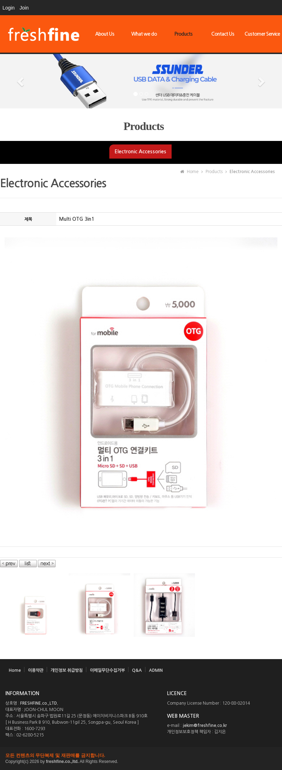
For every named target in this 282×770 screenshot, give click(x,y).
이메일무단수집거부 (107, 670)
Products (183, 33)
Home (15, 670)
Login (8, 8)
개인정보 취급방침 (67, 670)
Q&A (137, 670)
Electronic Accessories (140, 151)
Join (24, 8)
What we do (144, 33)
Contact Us (222, 33)
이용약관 (36, 670)
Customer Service (262, 33)
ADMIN (156, 670)
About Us (104, 33)
